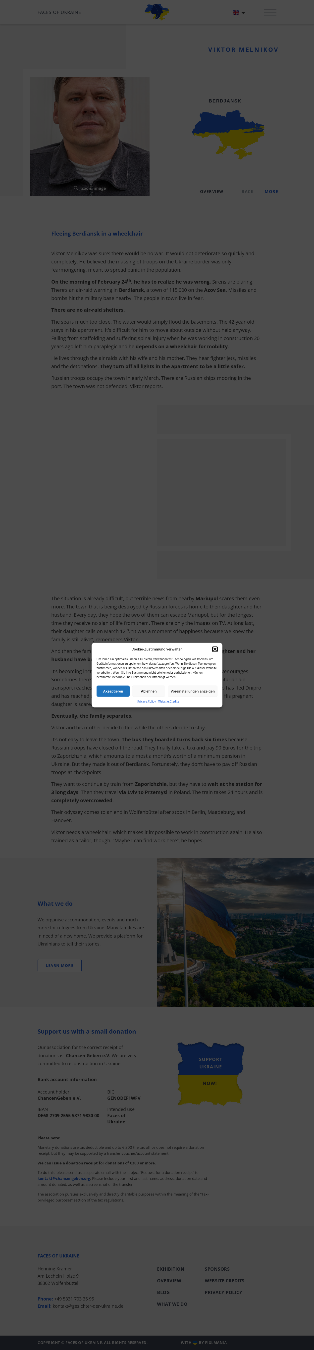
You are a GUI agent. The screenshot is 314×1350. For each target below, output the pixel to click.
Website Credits (168, 701)
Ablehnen (149, 691)
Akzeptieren (113, 691)
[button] (214, 649)
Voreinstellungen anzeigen (192, 691)
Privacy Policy (146, 701)
